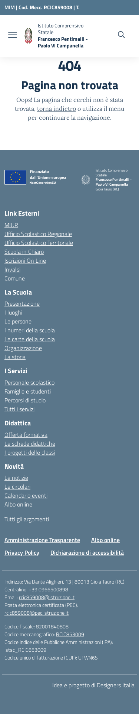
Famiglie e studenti (27, 391)
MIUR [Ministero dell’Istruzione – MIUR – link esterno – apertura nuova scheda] (11, 224)
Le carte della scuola (29, 339)
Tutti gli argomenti (26, 519)
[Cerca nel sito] (121, 35)
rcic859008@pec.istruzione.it (36, 613)
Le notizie (16, 477)
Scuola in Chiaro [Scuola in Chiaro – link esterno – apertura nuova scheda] (24, 251)
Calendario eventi (25, 495)
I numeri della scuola (29, 330)
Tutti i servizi (19, 409)
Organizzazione (23, 347)
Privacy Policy (21, 552)
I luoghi (13, 312)
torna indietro (56, 108)
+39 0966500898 (48, 589)
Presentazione (22, 303)
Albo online (18, 504)
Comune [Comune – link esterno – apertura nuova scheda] (14, 278)
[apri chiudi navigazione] (12, 35)
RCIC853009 (70, 634)
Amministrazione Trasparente (42, 539)
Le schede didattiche (29, 443)
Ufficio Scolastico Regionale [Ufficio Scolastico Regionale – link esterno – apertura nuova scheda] (38, 233)
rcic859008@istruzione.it (47, 597)
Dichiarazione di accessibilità (87, 552)
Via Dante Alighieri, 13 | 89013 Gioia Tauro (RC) (74, 581)
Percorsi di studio (25, 400)
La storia (15, 356)
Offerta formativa (25, 434)
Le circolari (17, 486)
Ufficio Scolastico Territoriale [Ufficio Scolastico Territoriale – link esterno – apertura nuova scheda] (38, 242)
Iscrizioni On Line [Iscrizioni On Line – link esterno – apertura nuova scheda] (25, 260)
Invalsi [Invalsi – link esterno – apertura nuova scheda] (12, 269)
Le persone (18, 321)
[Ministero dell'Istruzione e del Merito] (11, 7)
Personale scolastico (29, 382)
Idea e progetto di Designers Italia (93, 685)
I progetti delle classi (29, 452)
